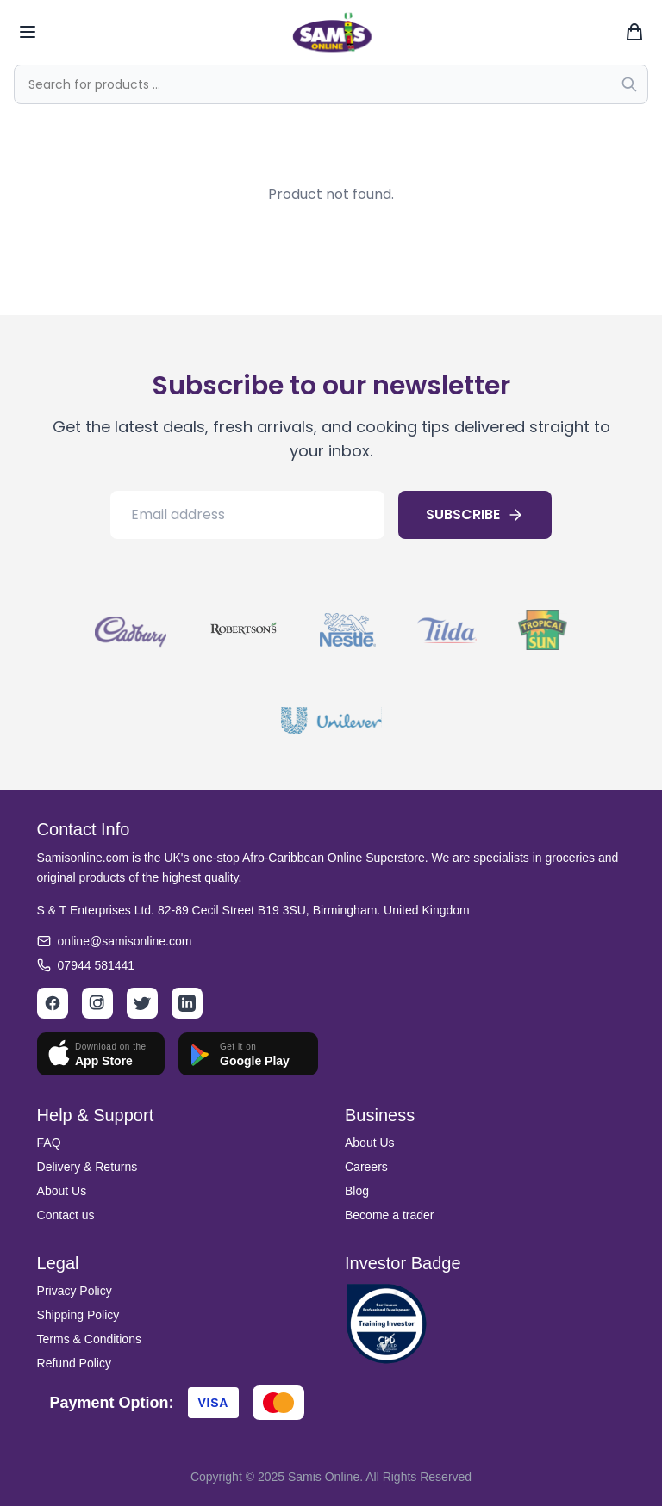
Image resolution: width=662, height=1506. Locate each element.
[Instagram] (97, 1003)
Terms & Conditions (89, 1339)
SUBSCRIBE (475, 514)
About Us (62, 1191)
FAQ (49, 1143)
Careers (366, 1167)
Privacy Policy (74, 1291)
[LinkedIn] (187, 1003)
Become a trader (389, 1215)
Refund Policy (74, 1363)
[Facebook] (52, 1003)
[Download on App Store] (101, 1053)
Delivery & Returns (87, 1167)
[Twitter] (142, 1003)
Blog (357, 1191)
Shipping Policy (78, 1315)
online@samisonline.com (125, 941)
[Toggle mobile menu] (27, 32)
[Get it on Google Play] (248, 1053)
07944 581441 (96, 965)
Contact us (66, 1215)
